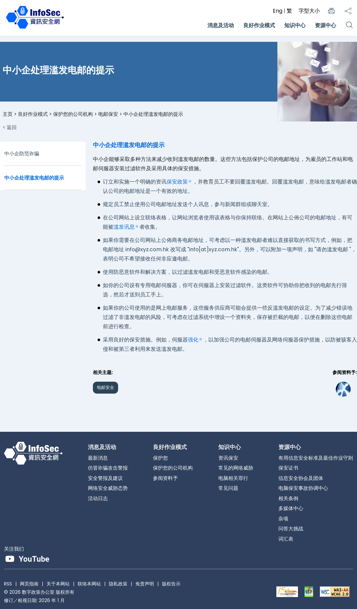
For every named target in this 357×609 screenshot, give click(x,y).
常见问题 (228, 488)
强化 (193, 339)
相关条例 (288, 498)
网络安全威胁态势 (108, 488)
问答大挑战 (290, 528)
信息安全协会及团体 (300, 478)
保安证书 (288, 467)
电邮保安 (108, 114)
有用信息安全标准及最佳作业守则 (315, 457)
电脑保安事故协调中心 (303, 488)
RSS (8, 583)
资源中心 (325, 25)
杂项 (283, 518)
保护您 (160, 457)
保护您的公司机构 (73, 114)
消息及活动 (220, 25)
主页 (8, 114)
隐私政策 (118, 583)
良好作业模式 (259, 25)
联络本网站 (89, 583)
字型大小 (309, 11)
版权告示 (171, 583)
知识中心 (295, 25)
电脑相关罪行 (233, 478)
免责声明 (144, 583)
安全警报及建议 (105, 478)
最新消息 (98, 457)
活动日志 (98, 498)
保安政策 (177, 182)
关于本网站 (58, 583)
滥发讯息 (124, 227)
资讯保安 (228, 457)
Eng (278, 11)
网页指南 (29, 583)
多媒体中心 (290, 508)
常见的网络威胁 (235, 467)
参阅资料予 (165, 478)
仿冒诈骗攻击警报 (108, 467)
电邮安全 (105, 387)
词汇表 (285, 538)
